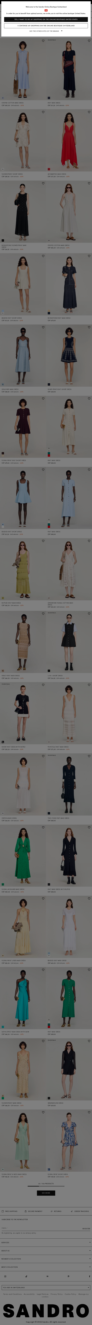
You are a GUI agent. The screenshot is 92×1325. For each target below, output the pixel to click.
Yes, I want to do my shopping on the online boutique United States (46, 19)
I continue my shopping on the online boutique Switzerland (46, 26)
